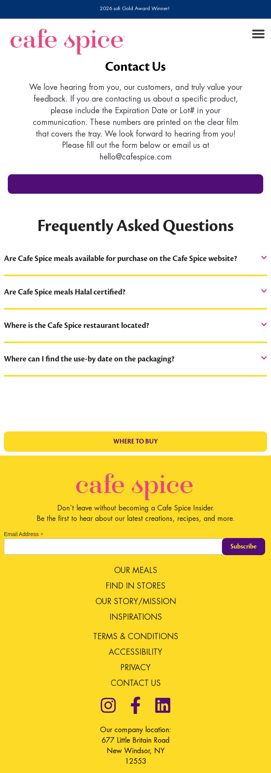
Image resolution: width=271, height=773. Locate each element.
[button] (258, 33)
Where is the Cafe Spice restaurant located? (76, 325)
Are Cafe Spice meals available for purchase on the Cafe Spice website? (120, 258)
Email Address (24, 534)
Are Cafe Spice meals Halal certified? (64, 292)
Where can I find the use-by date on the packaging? (89, 359)
